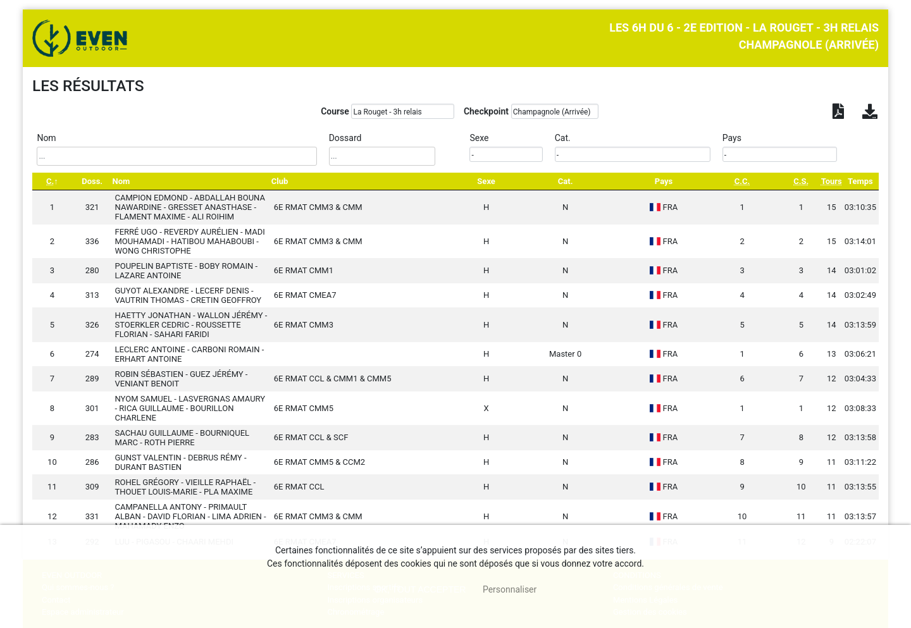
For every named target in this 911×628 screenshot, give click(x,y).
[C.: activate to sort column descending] (52, 181)
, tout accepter (420, 589)
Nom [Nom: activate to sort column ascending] (121, 181)
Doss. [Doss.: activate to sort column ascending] (92, 181)
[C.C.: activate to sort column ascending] (742, 181)
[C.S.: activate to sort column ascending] (801, 181)
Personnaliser (509, 589)
